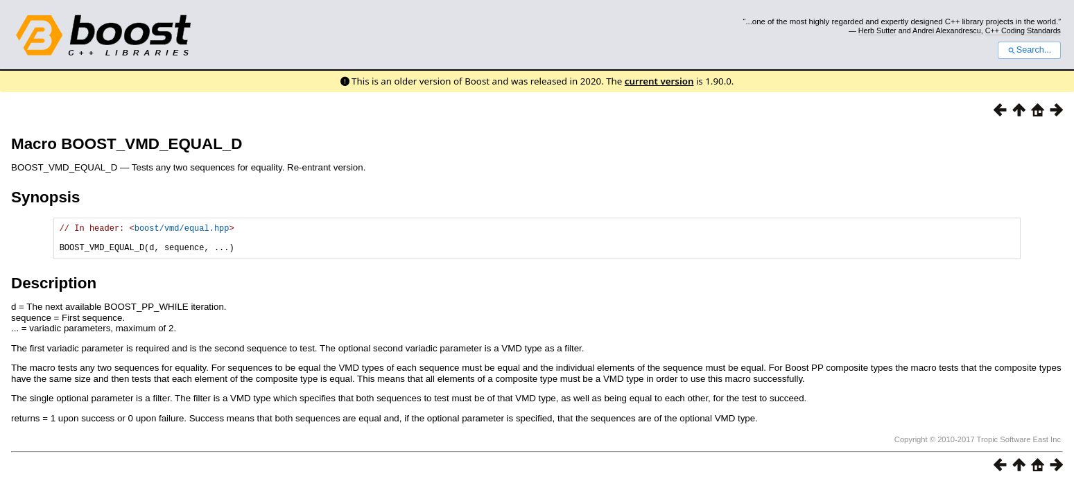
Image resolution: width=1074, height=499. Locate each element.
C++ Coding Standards (1023, 30)
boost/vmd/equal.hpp (182, 230)
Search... (1029, 50)
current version (659, 81)
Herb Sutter (877, 30)
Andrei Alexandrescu (946, 30)
